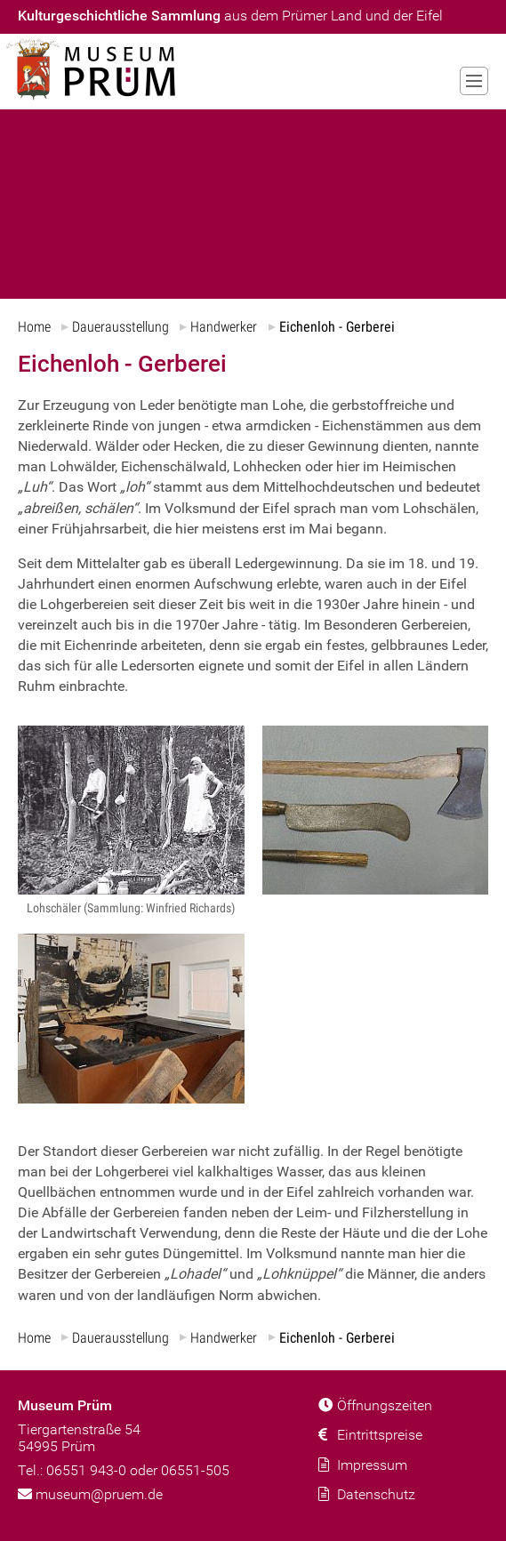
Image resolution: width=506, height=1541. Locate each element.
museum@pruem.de (90, 1493)
